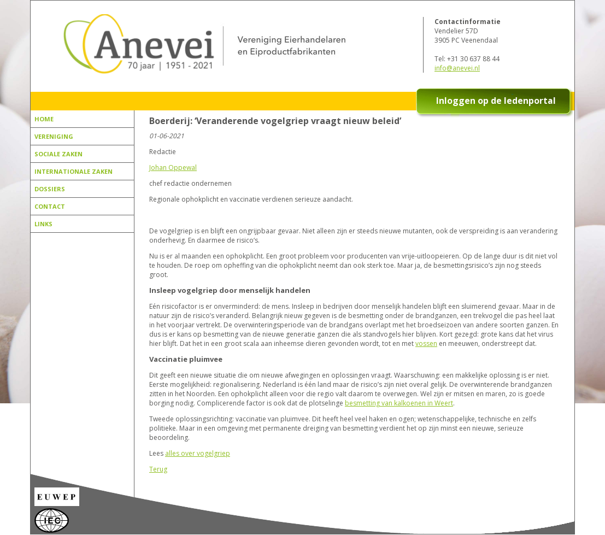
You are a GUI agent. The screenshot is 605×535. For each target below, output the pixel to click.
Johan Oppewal (173, 167)
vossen (426, 343)
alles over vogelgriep (197, 453)
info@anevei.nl (457, 68)
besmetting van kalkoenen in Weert (399, 403)
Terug (158, 469)
